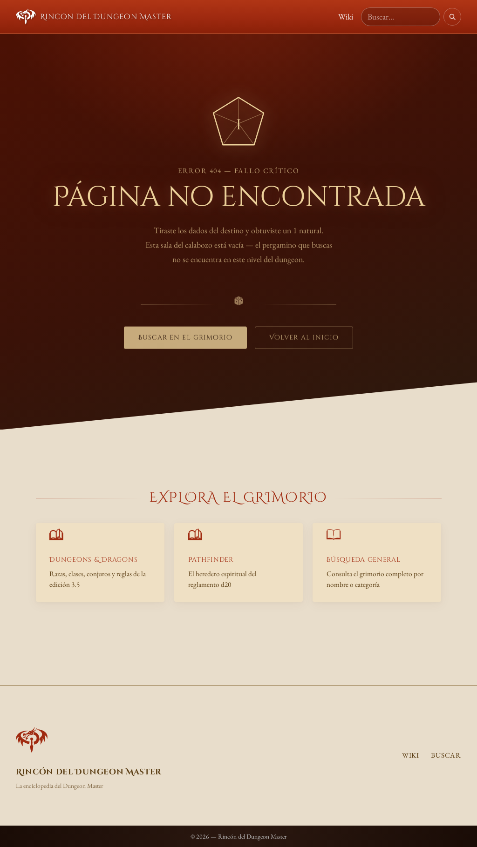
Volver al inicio (304, 340)
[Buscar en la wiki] (400, 16)
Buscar (446, 755)
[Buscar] (452, 17)
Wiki (345, 16)
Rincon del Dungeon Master (94, 17)
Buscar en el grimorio (185, 340)
